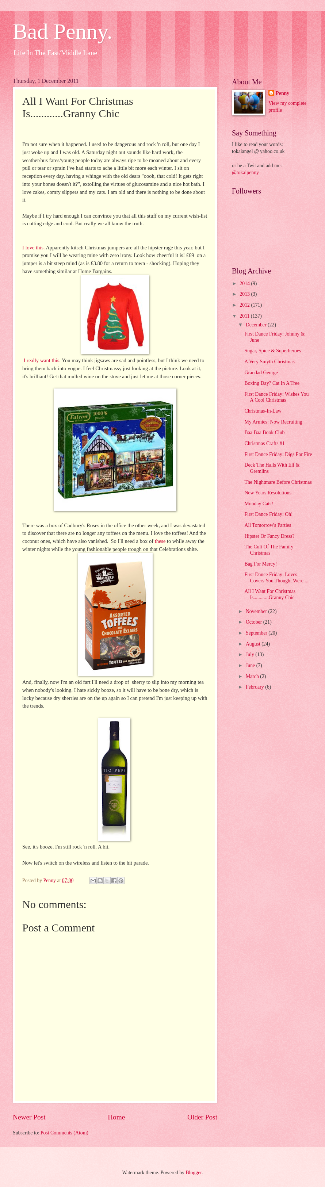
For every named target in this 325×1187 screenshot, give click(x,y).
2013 (245, 294)
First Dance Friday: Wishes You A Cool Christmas (276, 397)
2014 (245, 283)
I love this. (33, 247)
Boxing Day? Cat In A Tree (271, 383)
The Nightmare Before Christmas (277, 482)
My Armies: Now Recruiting (273, 422)
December (257, 325)
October (254, 622)
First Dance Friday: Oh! (268, 514)
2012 (245, 305)
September (257, 633)
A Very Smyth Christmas (269, 361)
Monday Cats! (258, 503)
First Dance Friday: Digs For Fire (278, 454)
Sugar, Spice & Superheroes (272, 350)
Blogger (194, 1172)
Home (116, 1117)
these (160, 541)
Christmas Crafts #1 (264, 443)
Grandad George (261, 372)
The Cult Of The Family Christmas (268, 550)
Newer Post (29, 1117)
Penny (282, 93)
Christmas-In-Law (262, 411)
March (253, 676)
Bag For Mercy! (260, 564)
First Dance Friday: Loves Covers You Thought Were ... (276, 577)
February (255, 687)
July (250, 654)
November (257, 611)
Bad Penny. (62, 31)
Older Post (202, 1117)
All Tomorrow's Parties (267, 525)
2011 (245, 316)
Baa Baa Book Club (264, 432)
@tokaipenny (245, 172)
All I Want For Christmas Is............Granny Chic (269, 594)
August (253, 644)
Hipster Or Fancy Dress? (269, 536)
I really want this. (42, 360)
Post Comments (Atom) (64, 1133)
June (251, 665)
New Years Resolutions (267, 492)
